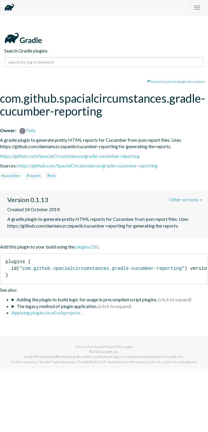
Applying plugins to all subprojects (46, 312)
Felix (28, 130)
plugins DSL (87, 246)
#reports (33, 175)
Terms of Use (85, 346)
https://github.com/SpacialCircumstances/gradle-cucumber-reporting (70, 156)
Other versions (185, 199)
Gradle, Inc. (110, 351)
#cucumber (10, 175)
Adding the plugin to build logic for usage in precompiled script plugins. (87, 299)
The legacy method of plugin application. (57, 306)
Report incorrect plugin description (176, 81)
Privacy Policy (113, 346)
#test (51, 175)
